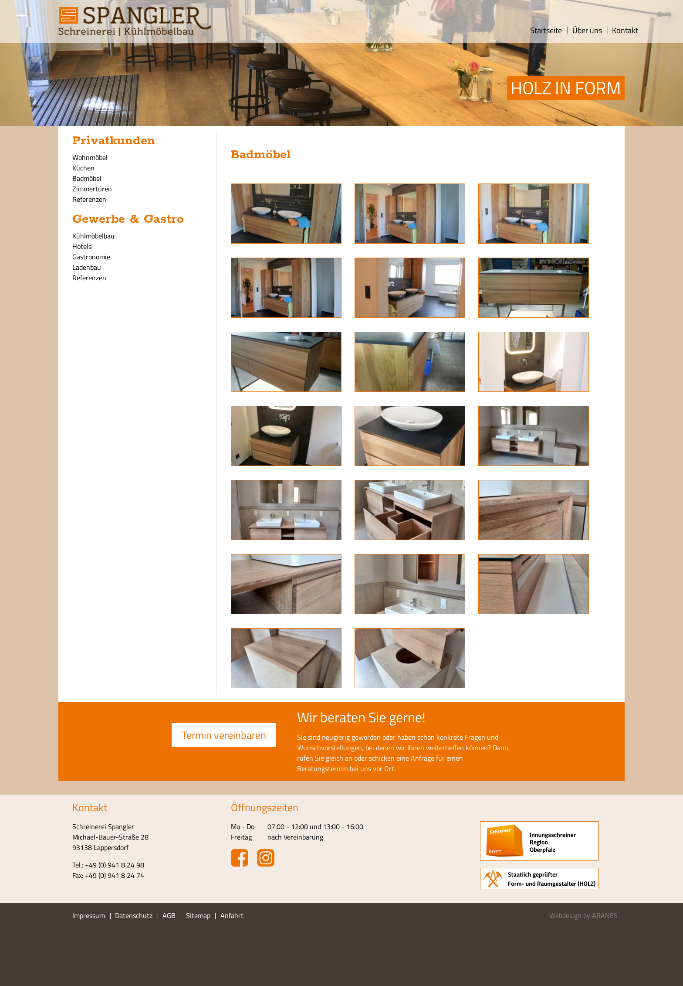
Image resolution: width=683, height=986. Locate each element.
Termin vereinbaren (224, 735)
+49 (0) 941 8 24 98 (114, 865)
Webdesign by (583, 915)
